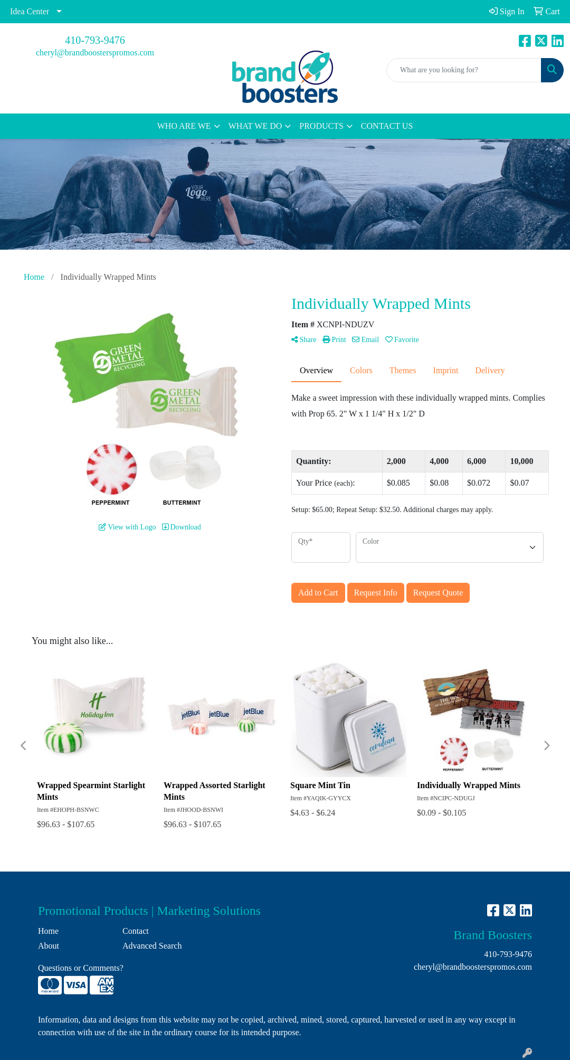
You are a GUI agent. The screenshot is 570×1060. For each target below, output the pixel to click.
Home (48, 930)
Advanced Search (152, 945)
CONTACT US (387, 125)
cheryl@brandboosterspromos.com (95, 52)
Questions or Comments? (81, 967)
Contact (135, 930)
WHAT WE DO (255, 125)
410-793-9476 (95, 40)
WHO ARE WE (184, 125)
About (48, 945)
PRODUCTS (321, 125)
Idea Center (29, 11)
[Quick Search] (464, 70)
